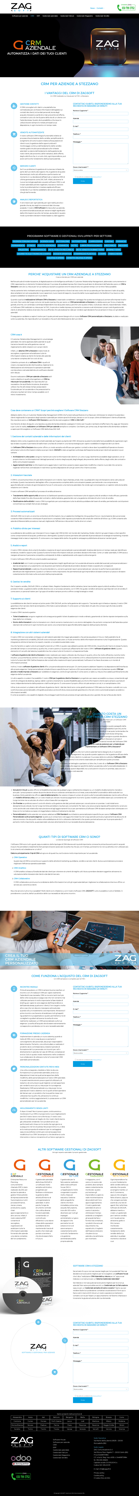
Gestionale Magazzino (61, 1455)
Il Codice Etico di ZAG (102, 1478)
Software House (59, 1440)
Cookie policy (99, 1475)
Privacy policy (99, 1473)
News (92, 8)
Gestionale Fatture (60, 1452)
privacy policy (96, 177)
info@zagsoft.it (105, 1469)
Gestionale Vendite (60, 1458)
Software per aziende (61, 1442)
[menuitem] (92, 8)
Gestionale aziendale (61, 1450)
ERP (54, 1447)
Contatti (100, 8)
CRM (55, 1445)
